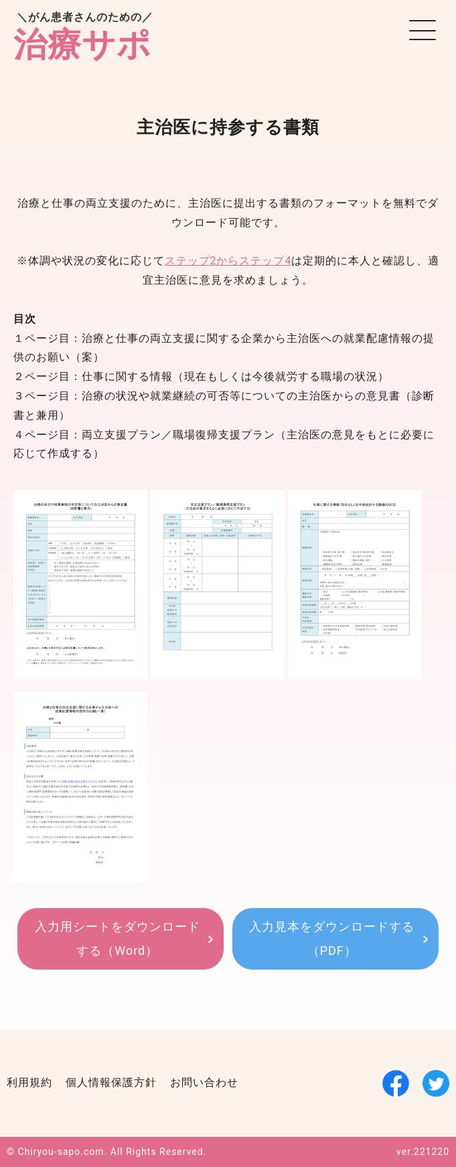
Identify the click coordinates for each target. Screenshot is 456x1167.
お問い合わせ (204, 1082)
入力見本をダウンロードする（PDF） (331, 938)
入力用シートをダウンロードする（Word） (117, 938)
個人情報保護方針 (111, 1082)
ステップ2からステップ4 (228, 260)
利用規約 (29, 1082)
